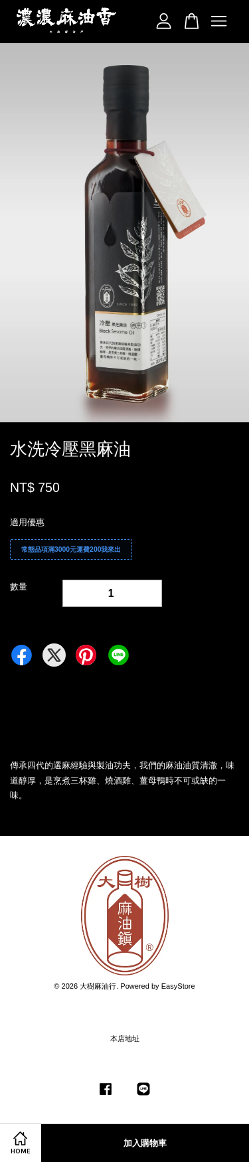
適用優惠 (27, 522)
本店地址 (124, 1038)
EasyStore (178, 986)
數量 (18, 587)
